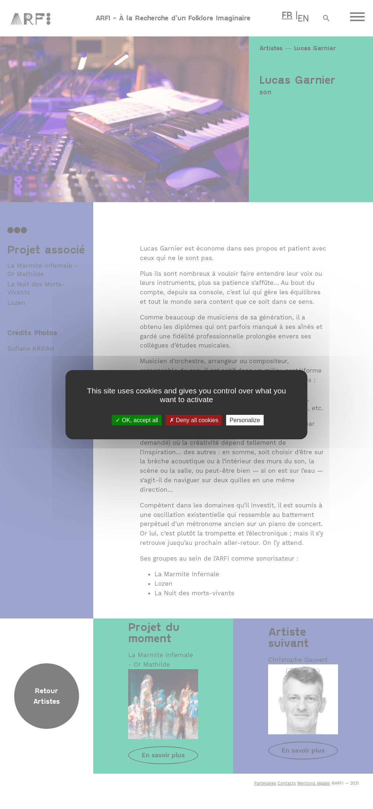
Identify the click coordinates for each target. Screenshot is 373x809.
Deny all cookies (193, 420)
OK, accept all (136, 420)
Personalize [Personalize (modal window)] (244, 420)
